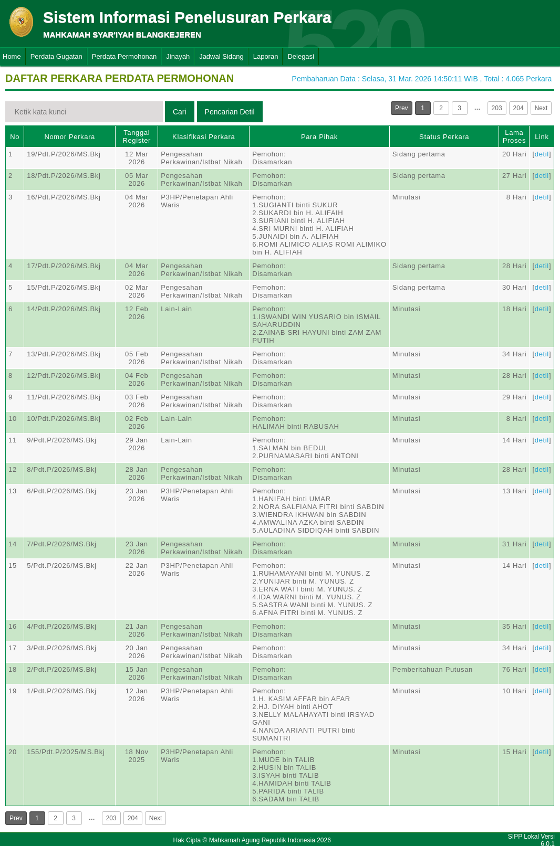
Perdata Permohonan (124, 56)
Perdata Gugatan (56, 56)
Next (541, 108)
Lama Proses (514, 136)
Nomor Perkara (69, 137)
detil (542, 154)
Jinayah (178, 56)
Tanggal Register (136, 136)
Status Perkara (444, 137)
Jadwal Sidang (221, 56)
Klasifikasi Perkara (203, 137)
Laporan (265, 56)
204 (518, 108)
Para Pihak (319, 137)
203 (497, 108)
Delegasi (300, 56)
